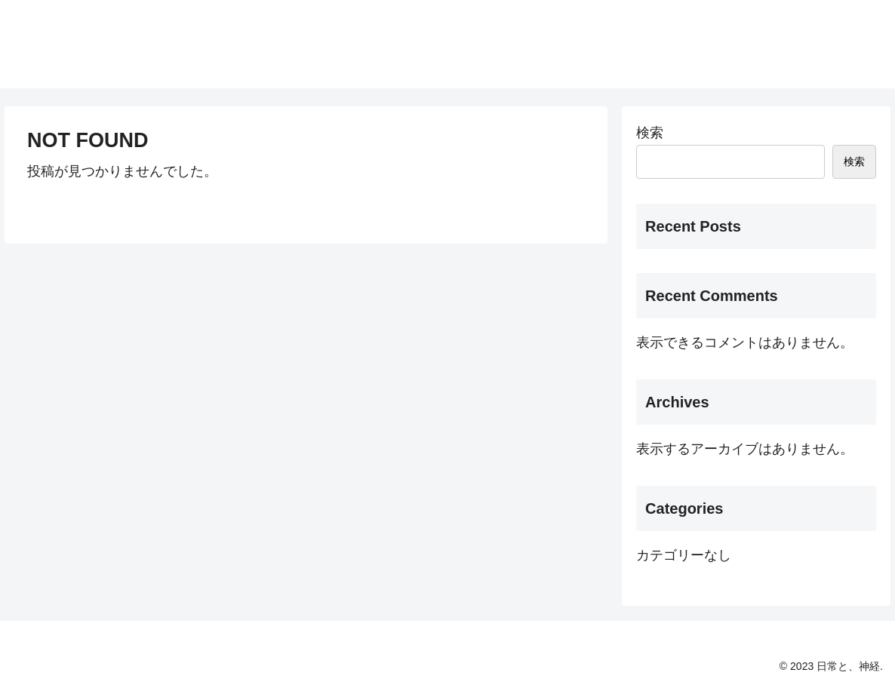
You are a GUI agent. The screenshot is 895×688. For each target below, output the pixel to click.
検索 (649, 132)
